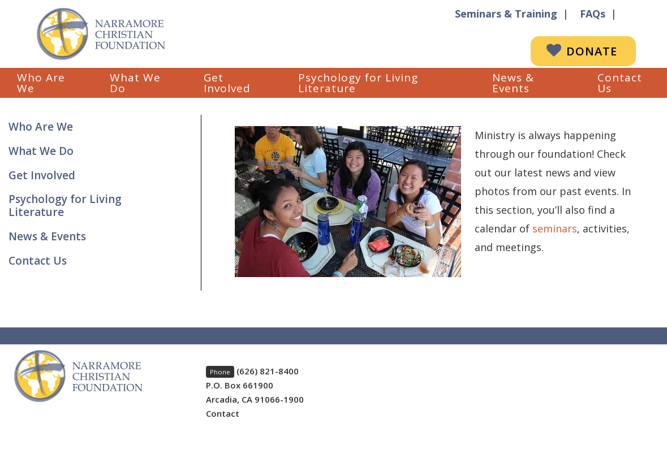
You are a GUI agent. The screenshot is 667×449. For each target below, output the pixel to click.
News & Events (513, 83)
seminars (554, 228)
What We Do (135, 83)
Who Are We (41, 83)
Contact (222, 413)
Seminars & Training (506, 13)
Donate (591, 51)
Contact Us (619, 83)
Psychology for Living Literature (358, 83)
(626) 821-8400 (267, 371)
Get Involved (227, 83)
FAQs (592, 13)
